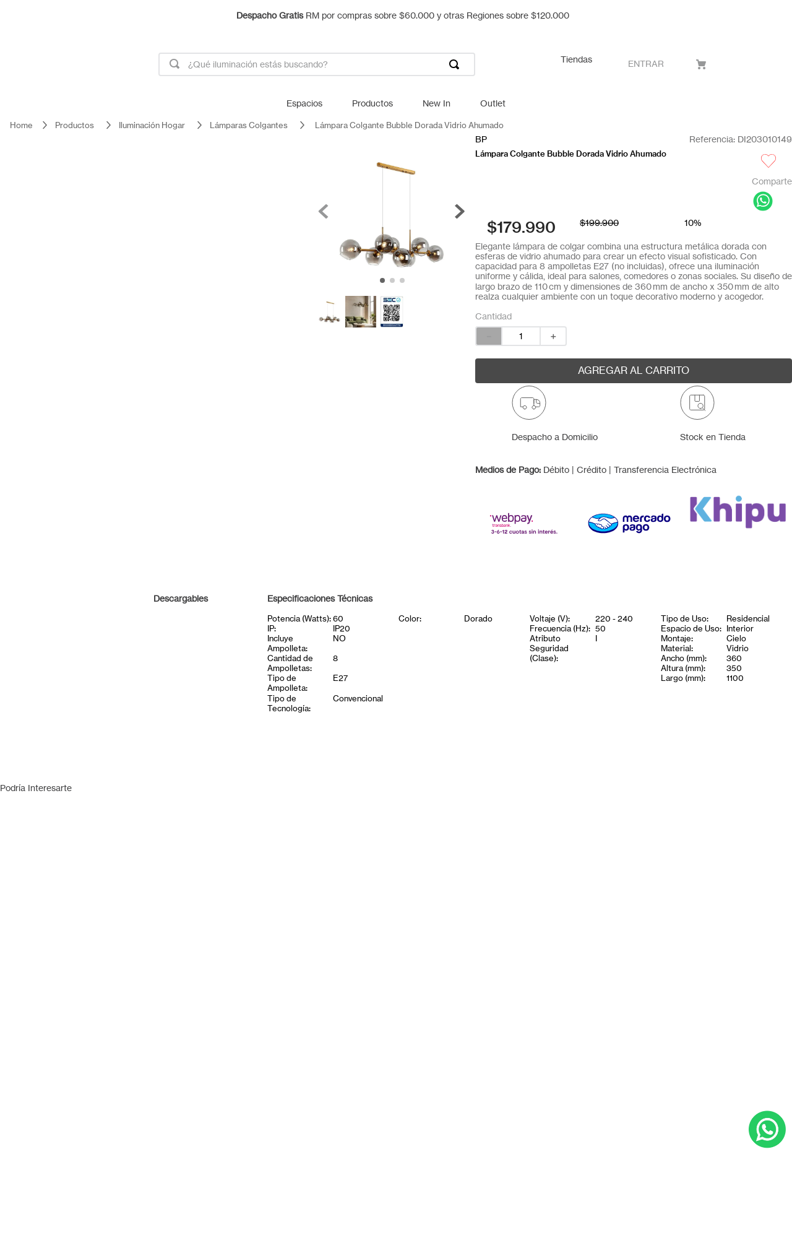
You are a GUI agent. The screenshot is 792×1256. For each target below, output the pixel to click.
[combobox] (316, 64)
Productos (74, 125)
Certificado (179, 652)
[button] (555, 419)
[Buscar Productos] (456, 64)
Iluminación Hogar (152, 125)
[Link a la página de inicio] (21, 125)
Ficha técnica (179, 625)
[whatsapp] (763, 202)
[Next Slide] (777, 15)
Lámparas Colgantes (249, 125)
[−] (488, 336)
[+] (554, 336)
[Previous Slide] (15, 15)
